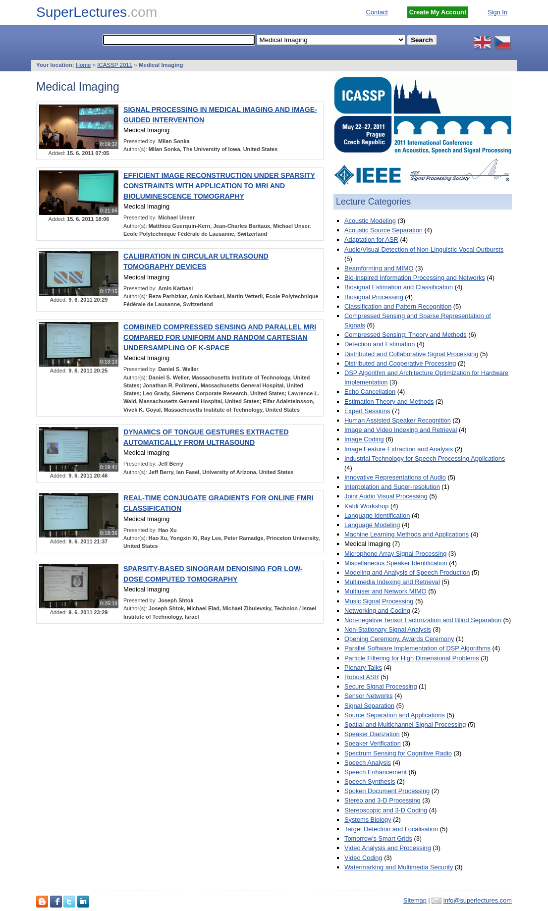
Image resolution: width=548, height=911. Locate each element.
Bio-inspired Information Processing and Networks (414, 277)
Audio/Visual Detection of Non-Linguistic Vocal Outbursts (423, 249)
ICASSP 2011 (114, 65)
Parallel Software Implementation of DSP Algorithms (417, 648)
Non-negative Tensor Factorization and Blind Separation (422, 620)
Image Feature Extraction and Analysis (398, 449)
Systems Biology (367, 819)
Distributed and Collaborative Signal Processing (411, 354)
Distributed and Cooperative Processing (400, 363)
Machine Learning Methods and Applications (406, 534)
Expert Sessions (367, 411)
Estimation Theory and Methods (389, 401)
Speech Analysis (367, 762)
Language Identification (377, 515)
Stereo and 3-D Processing (382, 800)
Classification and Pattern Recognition (397, 306)
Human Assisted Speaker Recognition (397, 420)
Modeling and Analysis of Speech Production (407, 572)
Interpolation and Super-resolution (392, 486)
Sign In (497, 12)
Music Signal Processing (378, 601)
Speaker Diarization (372, 734)
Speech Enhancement (375, 772)
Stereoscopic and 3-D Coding (385, 810)
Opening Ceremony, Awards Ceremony (399, 639)
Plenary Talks (363, 667)
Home (83, 65)
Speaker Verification (372, 743)
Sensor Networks (368, 695)
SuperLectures (96, 12)
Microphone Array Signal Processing (395, 553)
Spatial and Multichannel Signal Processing (405, 724)
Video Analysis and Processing (387, 848)
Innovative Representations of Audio (395, 477)
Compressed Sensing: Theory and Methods (405, 334)
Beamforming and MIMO (378, 268)
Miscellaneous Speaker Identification (395, 563)
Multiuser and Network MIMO (385, 591)
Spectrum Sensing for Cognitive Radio (398, 753)
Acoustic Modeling (370, 220)
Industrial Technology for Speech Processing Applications (424, 458)
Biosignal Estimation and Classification (398, 287)
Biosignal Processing (373, 297)
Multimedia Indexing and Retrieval (392, 582)
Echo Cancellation (369, 391)
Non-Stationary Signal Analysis (387, 629)
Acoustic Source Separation (383, 230)
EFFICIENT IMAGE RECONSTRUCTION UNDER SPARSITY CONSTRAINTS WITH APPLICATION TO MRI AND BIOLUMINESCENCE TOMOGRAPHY (219, 185)
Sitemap (415, 900)
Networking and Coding (377, 610)
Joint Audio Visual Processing (386, 496)
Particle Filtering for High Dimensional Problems (411, 658)
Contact (377, 12)
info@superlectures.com (477, 900)
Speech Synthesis (369, 781)
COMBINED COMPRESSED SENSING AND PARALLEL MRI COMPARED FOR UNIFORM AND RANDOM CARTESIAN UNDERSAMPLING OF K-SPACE (219, 337)
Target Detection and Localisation (391, 829)
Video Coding (363, 857)
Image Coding (364, 439)
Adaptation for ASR (371, 239)
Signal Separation (369, 705)
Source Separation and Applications (394, 715)
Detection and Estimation (379, 344)
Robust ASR (361, 677)
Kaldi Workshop (366, 506)
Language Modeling (372, 525)
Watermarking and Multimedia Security (398, 867)
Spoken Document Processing (387, 791)
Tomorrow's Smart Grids (378, 838)
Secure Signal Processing (380, 686)
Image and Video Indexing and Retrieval (400, 429)
